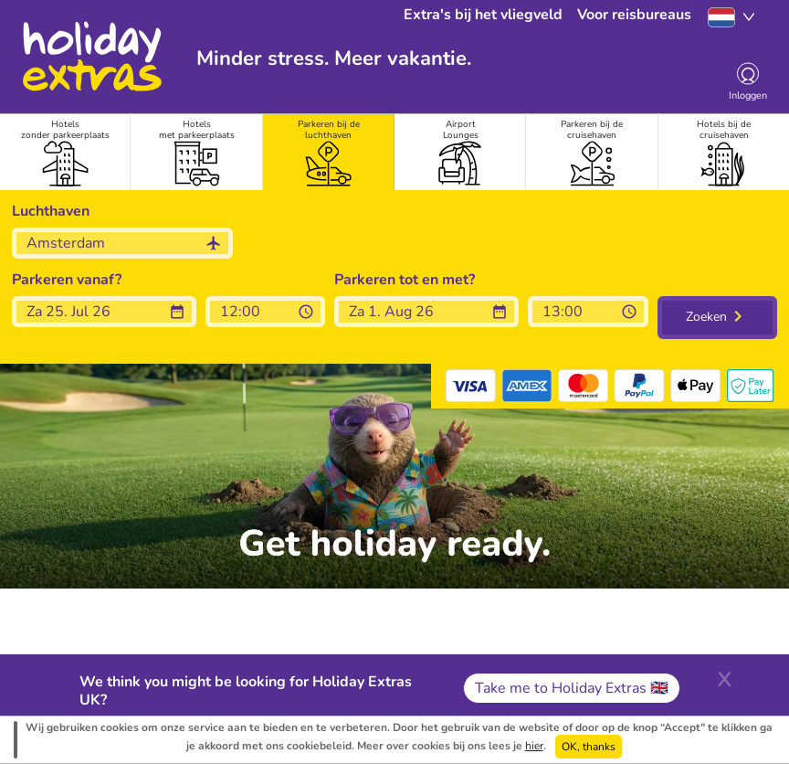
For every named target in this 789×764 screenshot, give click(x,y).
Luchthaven (50, 211)
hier (534, 745)
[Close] (724, 677)
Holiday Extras (91, 56)
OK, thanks (588, 746)
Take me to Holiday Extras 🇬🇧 (571, 688)
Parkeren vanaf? (66, 280)
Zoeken (706, 316)
